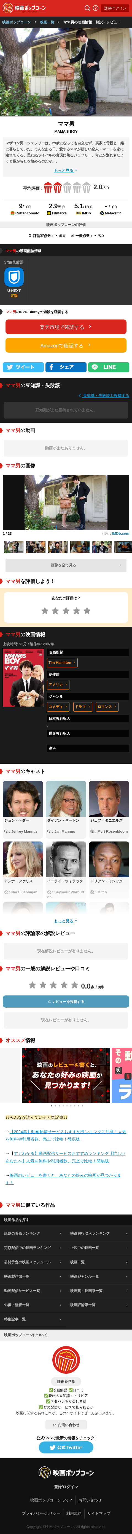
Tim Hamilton (62, 663)
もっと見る (66, 170)
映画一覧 (47, 22)
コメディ (58, 707)
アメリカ (58, 685)
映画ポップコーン (16, 22)
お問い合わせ (66, 1425)
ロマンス (107, 707)
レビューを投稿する (66, 1002)
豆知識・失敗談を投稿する (103, 395)
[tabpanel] (66, 1075)
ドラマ (83, 707)
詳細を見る (66, 1381)
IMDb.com (120, 533)
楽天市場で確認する (66, 327)
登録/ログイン (115, 8)
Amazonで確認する (65, 345)
